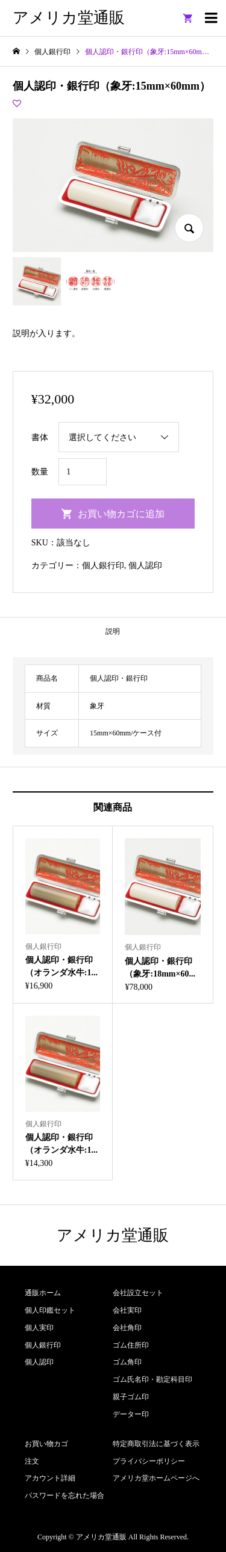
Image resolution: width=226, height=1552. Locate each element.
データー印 (131, 1414)
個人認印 (145, 565)
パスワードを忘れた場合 (64, 1495)
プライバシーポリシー (149, 1461)
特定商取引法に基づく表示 (156, 1444)
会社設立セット (138, 1293)
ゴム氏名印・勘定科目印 (152, 1379)
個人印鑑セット (50, 1310)
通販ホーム (43, 1293)
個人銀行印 (103, 565)
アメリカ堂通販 (69, 17)
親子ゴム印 (131, 1397)
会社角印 (127, 1327)
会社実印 (127, 1310)
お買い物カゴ (46, 1444)
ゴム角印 (127, 1362)
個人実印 (39, 1327)
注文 (32, 1461)
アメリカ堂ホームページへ (156, 1478)
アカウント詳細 (50, 1478)
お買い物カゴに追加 (121, 514)
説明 (112, 631)
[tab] (113, 631)
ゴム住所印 (131, 1345)
